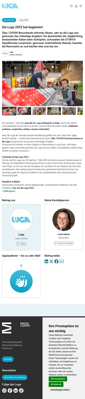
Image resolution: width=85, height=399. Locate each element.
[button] (9, 111)
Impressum (7, 348)
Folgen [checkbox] (21, 244)
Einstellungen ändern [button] (60, 390)
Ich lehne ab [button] (56, 384)
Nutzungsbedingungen (12, 342)
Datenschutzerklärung (12, 345)
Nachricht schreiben (64, 243)
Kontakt (7, 359)
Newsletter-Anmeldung (14, 377)
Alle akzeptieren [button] (58, 379)
